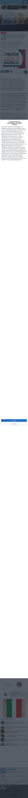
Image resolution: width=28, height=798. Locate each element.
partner (12, 126)
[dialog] (14, 399)
